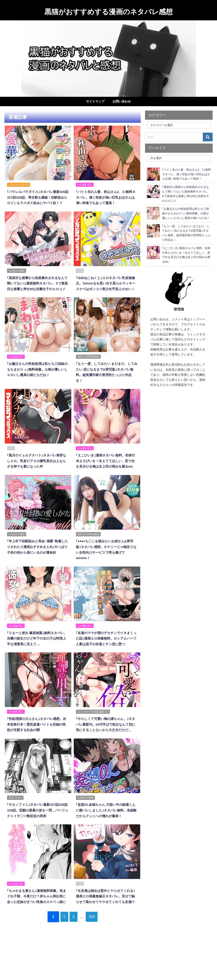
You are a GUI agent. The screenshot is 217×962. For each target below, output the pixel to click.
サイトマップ (95, 101)
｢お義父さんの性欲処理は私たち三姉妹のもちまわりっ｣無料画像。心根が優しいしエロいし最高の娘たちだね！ (37, 378)
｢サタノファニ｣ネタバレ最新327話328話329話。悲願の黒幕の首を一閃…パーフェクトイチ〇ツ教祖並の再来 (37, 827)
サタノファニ (15, 815)
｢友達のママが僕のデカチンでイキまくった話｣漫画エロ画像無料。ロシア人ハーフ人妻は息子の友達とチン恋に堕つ (106, 651)
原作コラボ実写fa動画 (88, 366)
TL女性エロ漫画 (16, 275)
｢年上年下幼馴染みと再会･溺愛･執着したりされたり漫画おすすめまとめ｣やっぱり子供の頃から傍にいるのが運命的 (37, 560)
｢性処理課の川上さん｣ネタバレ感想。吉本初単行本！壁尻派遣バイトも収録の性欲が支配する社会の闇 (36, 736)
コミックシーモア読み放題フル (93, 724)
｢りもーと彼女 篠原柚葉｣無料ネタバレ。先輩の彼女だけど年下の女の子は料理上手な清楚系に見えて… (36, 651)
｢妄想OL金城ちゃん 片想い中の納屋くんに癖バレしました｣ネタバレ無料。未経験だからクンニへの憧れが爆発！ (106, 827)
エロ (80, 275)
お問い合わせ (122, 101)
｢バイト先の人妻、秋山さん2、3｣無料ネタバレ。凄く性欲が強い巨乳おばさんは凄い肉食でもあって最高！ (105, 197)
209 (95, 938)
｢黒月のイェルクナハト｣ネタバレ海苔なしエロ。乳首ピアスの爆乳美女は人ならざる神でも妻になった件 (36, 469)
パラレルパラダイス (19, 184)
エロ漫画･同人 (85, 184)
